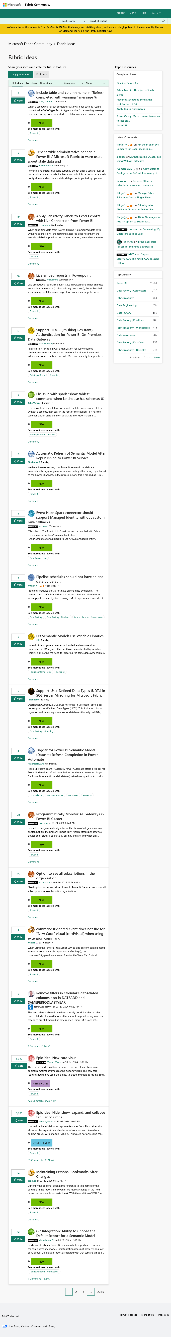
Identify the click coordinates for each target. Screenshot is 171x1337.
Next (157, 357)
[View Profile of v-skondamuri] (46, 165)
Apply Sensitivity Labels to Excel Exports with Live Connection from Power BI (68, 218)
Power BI (34, 133)
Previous (135, 357)
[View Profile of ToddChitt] (127, 241)
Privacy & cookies (128, 1314)
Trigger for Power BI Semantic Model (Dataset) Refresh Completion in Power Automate (63, 754)
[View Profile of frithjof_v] (32, 585)
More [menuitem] (127, 4)
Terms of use (147, 1314)
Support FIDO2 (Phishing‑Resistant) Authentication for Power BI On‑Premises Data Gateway (65, 334)
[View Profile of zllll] (38, 640)
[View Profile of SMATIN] (131, 254)
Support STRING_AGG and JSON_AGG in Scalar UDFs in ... (138, 258)
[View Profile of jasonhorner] (34, 699)
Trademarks (163, 1314)
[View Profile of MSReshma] (52, 279)
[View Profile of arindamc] (132, 229)
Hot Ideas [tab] (17, 83)
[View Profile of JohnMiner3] (34, 402)
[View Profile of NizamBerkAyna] (36, 763)
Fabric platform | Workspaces (44, 1271)
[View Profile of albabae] (121, 156)
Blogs (116, 4)
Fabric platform (37, 375)
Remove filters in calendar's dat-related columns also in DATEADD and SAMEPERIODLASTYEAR (63, 997)
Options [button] (40, 74)
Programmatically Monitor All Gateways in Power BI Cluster (70, 816)
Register (121, 12)
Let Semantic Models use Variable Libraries (70, 635)
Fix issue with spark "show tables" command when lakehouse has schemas (68, 396)
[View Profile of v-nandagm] (44, 224)
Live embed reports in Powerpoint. (64, 275)
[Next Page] (108, 1289)
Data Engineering (38, 557)
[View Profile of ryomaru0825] (124, 168)
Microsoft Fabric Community (30, 43)
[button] (20, 74)
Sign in (133, 12)
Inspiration (72, 4)
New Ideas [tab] (46, 83)
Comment (33, 140)
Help (143, 12)
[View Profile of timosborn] (122, 181)
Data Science (36, 795)
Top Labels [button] (122, 274)
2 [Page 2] (76, 1292)
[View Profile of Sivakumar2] (34, 462)
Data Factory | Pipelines (58, 617)
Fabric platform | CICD (40, 671)
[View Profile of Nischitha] (43, 823)
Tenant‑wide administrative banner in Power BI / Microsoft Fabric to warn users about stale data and (65, 156)
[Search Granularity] (73, 21)
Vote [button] (19, 100)
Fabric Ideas (66, 43)
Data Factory (36, 617)
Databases (73, 795)
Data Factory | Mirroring (41, 731)
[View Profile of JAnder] (31, 942)
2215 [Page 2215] (100, 1292)
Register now (104, 30)
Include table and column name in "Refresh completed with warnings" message (70, 95)
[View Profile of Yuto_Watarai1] (46, 101)
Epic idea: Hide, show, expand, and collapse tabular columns (70, 1114)
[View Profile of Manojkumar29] (46, 1239)
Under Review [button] (41, 1142)
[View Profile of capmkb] (32, 1180)
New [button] (41, 123)
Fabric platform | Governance (88, 617)
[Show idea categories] (73, 83)
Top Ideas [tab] (31, 83)
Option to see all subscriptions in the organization (65, 875)
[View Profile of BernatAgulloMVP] (43, 1006)
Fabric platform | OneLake (42, 434)
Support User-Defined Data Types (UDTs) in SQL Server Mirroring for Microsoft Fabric (70, 693)
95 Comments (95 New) (41, 1160)
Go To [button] (155, 12)
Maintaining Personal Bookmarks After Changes (67, 1174)
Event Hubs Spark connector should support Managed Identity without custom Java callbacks (66, 517)
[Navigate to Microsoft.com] (12, 5)
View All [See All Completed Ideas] (122, 125)
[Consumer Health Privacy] (43, 1326)
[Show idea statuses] (95, 83)
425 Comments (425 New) (42, 1100)
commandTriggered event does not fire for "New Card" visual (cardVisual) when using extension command (66, 933)
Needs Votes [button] (40, 1083)
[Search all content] (127, 21)
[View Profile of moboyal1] (44, 526)
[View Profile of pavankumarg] (46, 343)
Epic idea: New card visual (56, 1057)
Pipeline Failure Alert (128, 83)
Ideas (86, 4)
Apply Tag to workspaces (131, 109)
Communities (101, 4)
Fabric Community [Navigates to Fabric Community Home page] (37, 5)
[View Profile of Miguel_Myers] (54, 1062)
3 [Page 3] (83, 1292)
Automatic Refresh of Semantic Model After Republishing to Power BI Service (71, 455)
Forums (57, 4)
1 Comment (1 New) (39, 1046)
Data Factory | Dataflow (130, 342)
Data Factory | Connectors (131, 290)
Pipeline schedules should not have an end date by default (70, 579)
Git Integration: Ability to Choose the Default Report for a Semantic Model (65, 1233)
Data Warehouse (55, 795)
